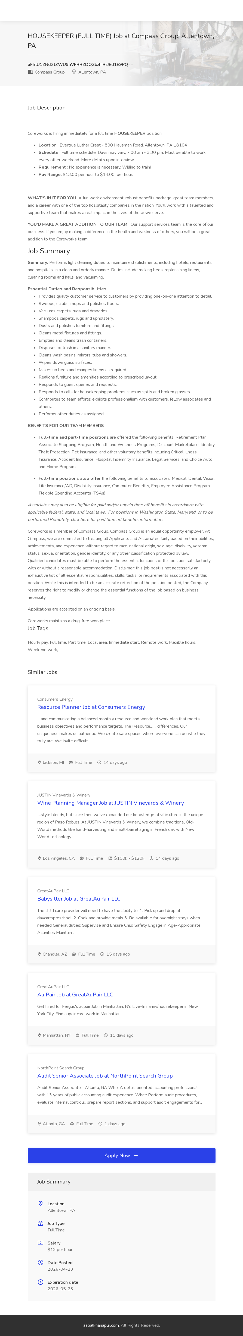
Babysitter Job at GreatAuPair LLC (79, 898)
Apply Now (121, 1155)
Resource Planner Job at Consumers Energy (91, 707)
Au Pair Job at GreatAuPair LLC (75, 994)
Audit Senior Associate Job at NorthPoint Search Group (105, 1075)
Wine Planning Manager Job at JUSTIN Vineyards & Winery (110, 803)
